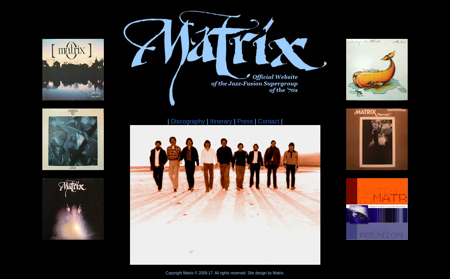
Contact (268, 121)
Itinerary (221, 121)
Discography (188, 121)
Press (245, 121)
